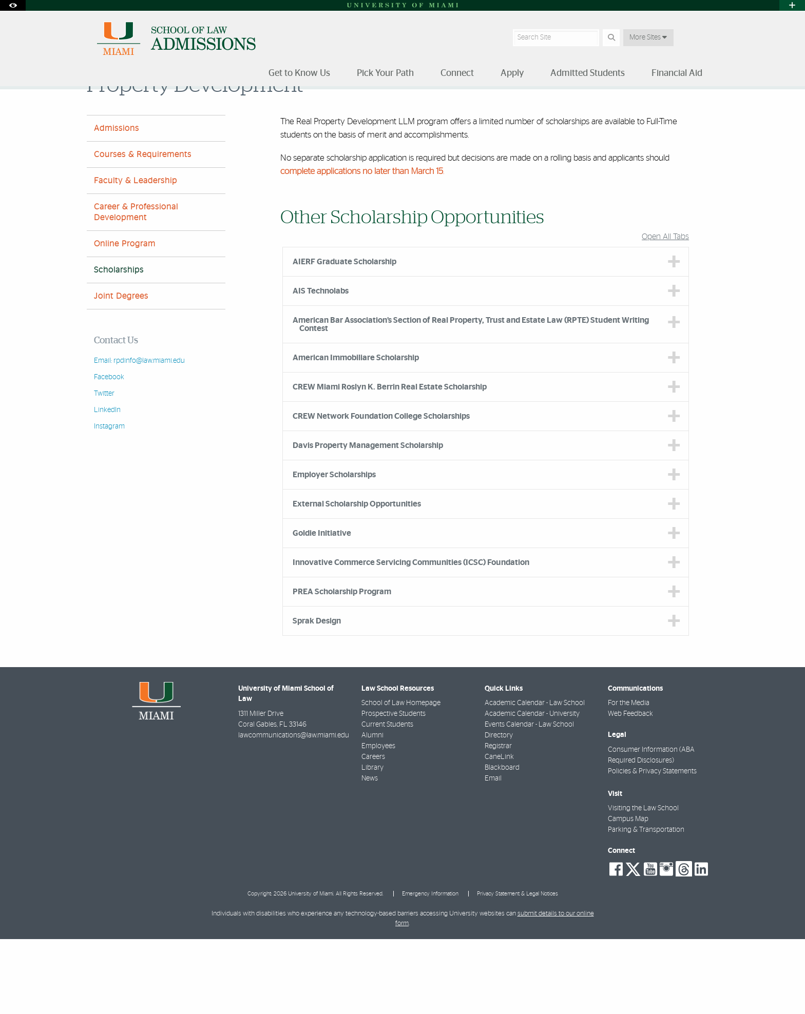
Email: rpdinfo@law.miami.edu (139, 435)
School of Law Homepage (400, 778)
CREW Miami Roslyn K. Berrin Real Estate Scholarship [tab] (390, 462)
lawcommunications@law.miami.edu (293, 810)
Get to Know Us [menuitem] (299, 73)
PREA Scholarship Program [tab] (342, 666)
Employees (378, 821)
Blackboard (502, 842)
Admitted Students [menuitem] (587, 73)
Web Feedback (630, 788)
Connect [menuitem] (457, 73)
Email (493, 853)
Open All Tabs (665, 311)
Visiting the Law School (643, 883)
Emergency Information (430, 968)
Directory (499, 810)
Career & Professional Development (136, 287)
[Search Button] (611, 37)
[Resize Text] (685, 104)
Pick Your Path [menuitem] (385, 73)
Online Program (125, 319)
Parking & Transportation (646, 904)
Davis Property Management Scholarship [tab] (368, 520)
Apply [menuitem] (512, 73)
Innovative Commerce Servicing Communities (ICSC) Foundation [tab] (411, 637)
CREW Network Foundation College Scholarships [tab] (381, 491)
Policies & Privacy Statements (652, 846)
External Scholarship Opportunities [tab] (357, 579)
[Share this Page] (709, 104)
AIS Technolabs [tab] (321, 366)
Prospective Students (393, 788)
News (369, 853)
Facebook (109, 452)
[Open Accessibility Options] (13, 5)
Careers (373, 831)
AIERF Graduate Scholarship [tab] (344, 337)
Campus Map (628, 894)
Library (372, 842)
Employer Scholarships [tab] (334, 549)
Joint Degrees (121, 371)
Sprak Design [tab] (317, 696)
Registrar (498, 821)
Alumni (372, 810)
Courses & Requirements (142, 229)
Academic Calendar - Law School (535, 778)
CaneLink (499, 831)
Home (95, 110)
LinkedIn (107, 485)
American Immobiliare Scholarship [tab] (356, 432)
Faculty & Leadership (135, 255)
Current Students (387, 799)
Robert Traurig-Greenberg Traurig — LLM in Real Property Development (382, 110)
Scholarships (522, 110)
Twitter (104, 468)
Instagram (109, 501)
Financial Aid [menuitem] (676, 73)
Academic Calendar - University (532, 788)
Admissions (116, 203)
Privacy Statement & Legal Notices (517, 968)
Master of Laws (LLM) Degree (221, 110)
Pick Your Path (141, 110)
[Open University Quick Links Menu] (792, 5)
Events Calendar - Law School (529, 799)
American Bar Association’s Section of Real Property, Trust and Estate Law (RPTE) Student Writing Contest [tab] (471, 399)
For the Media (628, 778)
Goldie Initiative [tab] (322, 608)
